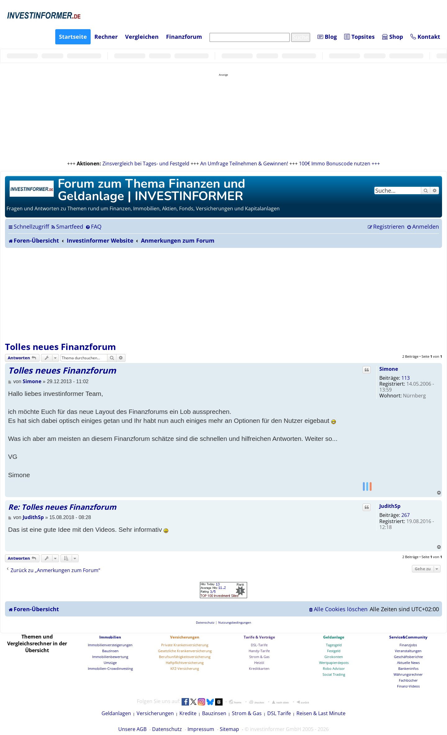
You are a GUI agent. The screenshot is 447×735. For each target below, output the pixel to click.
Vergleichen (142, 36)
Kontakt (425, 36)
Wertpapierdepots (334, 662)
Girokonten (333, 656)
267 (405, 515)
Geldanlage (333, 637)
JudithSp (389, 506)
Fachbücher (408, 680)
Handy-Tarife (259, 650)
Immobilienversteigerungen (110, 645)
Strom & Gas (259, 656)
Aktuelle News (408, 662)
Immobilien (110, 637)
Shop (392, 36)
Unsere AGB (132, 729)
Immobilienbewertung (110, 656)
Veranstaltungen (408, 650)
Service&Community (408, 637)
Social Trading (334, 674)
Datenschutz (167, 729)
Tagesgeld (334, 645)
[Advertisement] (223, 294)
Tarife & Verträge (259, 637)
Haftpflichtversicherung (185, 662)
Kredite (187, 713)
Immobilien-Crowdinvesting (110, 668)
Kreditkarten (259, 668)
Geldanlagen (116, 713)
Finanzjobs (408, 645)
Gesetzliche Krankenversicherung (185, 650)
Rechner (106, 36)
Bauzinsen (110, 650)
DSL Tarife (279, 713)
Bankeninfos (408, 668)
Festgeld (334, 650)
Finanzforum (184, 36)
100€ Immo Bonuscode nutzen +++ (339, 163)
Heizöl (259, 662)
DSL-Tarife (259, 645)
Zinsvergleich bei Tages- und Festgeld (145, 163)
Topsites (359, 36)
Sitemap (229, 729)
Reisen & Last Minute (320, 713)
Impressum (200, 729)
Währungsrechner (408, 674)
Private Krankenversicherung (184, 645)
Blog (327, 36)
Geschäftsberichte (408, 656)
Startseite (73, 36)
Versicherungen (184, 637)
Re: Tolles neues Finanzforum (62, 507)
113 (405, 377)
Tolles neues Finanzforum (60, 346)
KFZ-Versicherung (184, 668)
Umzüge (110, 662)
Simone (388, 368)
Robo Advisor (334, 668)
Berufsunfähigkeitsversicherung (184, 656)
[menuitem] (67, 226)
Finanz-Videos (408, 686)
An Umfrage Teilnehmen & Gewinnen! (244, 163)
